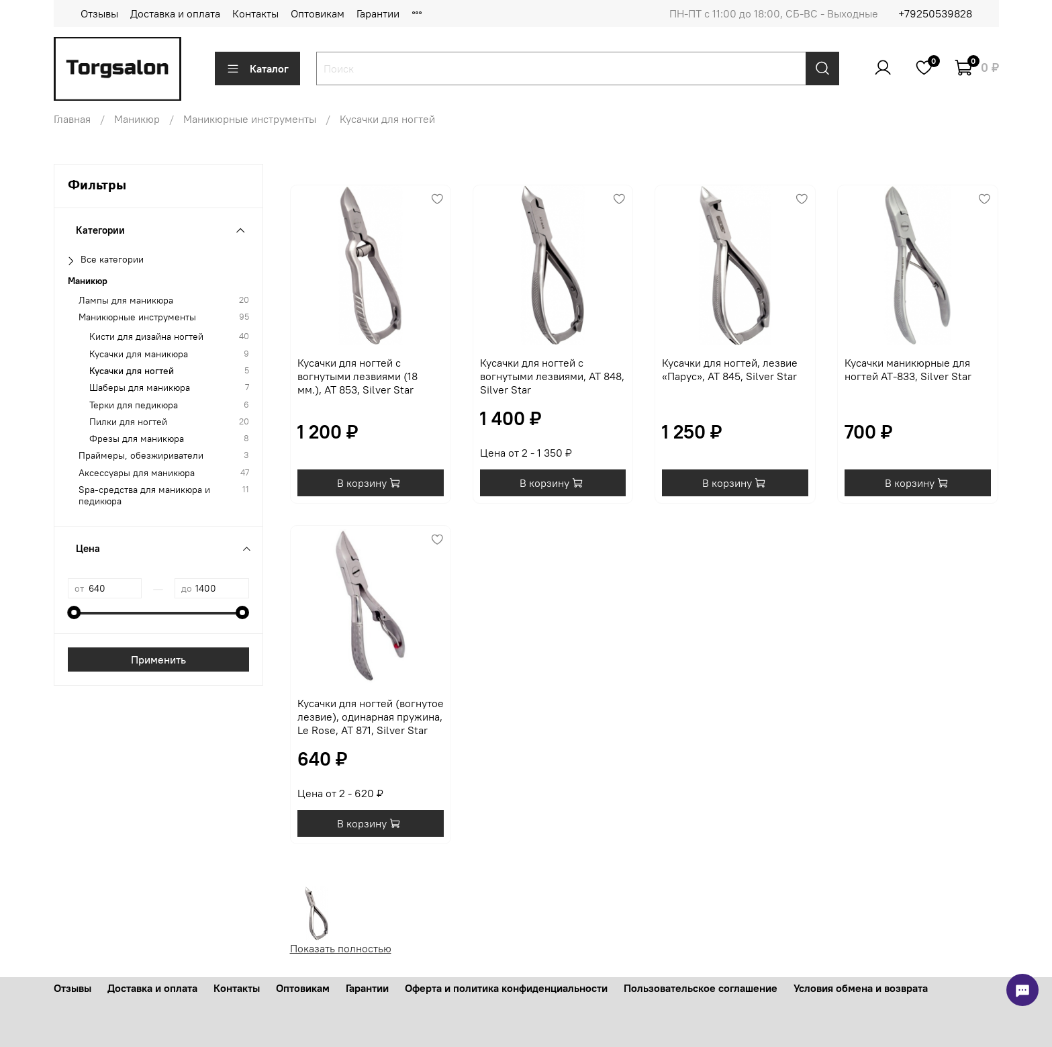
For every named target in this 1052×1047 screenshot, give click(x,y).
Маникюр (137, 119)
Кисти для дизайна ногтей (146, 337)
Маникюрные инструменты (249, 119)
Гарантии (377, 13)
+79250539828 (935, 13)
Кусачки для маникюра (138, 354)
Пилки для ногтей (128, 422)
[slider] (74, 612)
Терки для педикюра (133, 405)
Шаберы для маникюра (139, 388)
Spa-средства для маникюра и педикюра (144, 495)
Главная (72, 119)
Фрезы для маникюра (136, 439)
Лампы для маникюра (126, 300)
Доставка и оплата (175, 13)
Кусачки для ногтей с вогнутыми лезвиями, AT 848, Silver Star (552, 376)
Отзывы (99, 13)
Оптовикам (317, 13)
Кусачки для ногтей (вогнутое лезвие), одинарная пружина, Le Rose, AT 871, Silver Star (370, 716)
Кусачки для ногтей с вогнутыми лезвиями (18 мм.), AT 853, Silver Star (357, 376)
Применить (158, 659)
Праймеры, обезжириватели (141, 455)
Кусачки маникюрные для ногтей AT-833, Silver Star (908, 369)
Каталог (257, 68)
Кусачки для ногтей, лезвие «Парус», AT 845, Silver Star (730, 369)
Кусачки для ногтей (131, 371)
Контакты (255, 13)
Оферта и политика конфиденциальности (506, 988)
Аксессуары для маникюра (137, 473)
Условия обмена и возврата (861, 988)
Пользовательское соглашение (700, 988)
